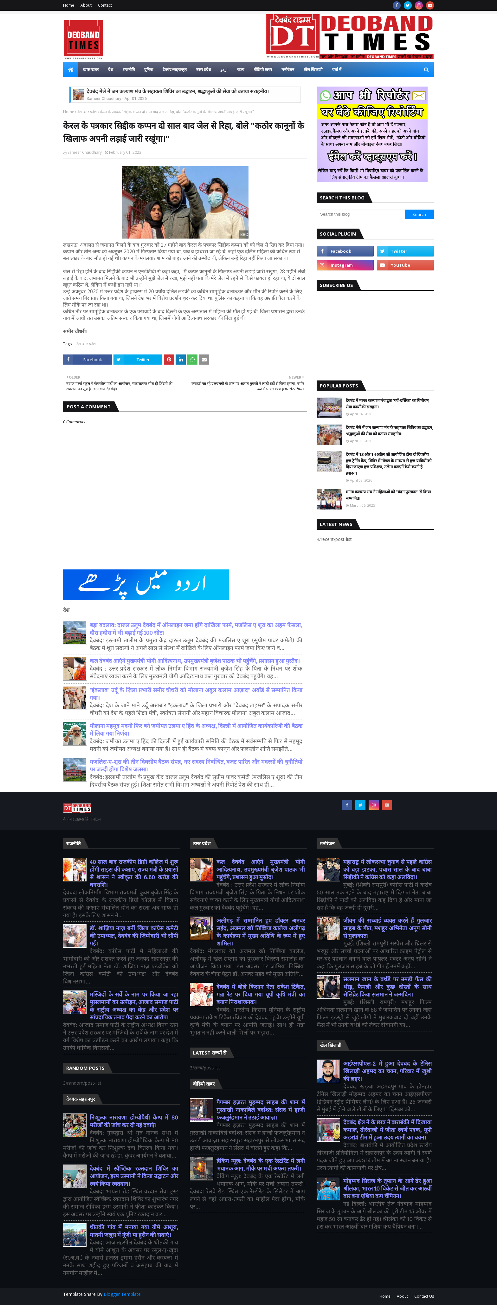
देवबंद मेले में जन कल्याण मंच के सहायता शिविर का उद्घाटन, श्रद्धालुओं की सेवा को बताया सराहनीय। (178, 91)
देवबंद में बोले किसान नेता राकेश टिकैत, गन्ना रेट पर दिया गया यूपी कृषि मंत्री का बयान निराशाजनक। (260, 994)
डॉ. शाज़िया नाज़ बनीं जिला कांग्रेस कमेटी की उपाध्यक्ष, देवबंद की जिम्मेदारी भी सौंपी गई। (134, 936)
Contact (105, 5)
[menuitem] (70, 69)
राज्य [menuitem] (240, 69)
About (86, 5)
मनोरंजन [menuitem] (287, 69)
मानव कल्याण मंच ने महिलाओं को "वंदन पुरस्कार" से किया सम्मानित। (388, 495)
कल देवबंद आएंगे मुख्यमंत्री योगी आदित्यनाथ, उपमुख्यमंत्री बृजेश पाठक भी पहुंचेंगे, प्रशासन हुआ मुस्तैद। (195, 661)
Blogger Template (122, 1294)
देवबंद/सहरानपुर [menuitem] (175, 69)
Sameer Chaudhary (85, 152)
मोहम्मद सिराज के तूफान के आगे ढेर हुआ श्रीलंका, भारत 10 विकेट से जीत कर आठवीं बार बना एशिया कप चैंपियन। (387, 1188)
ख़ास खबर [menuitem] (91, 69)
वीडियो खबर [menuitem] (263, 69)
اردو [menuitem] (224, 69)
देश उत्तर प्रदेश (87, 111)
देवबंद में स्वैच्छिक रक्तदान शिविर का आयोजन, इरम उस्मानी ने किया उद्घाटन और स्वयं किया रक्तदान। (134, 1176)
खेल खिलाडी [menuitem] (313, 69)
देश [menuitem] (110, 69)
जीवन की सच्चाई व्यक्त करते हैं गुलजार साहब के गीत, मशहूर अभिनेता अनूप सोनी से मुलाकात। (387, 928)
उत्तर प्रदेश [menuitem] (203, 69)
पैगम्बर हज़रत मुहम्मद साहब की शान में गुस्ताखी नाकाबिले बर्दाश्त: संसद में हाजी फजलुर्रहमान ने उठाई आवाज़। (260, 1110)
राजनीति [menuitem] (129, 69)
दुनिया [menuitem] (148, 69)
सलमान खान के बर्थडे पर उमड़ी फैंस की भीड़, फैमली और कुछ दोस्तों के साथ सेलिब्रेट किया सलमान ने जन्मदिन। (387, 987)
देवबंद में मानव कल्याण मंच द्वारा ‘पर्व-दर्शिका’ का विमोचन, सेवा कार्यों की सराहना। (388, 404)
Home (68, 5)
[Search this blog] (361, 214)
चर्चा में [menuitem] (336, 69)
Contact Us (424, 1296)
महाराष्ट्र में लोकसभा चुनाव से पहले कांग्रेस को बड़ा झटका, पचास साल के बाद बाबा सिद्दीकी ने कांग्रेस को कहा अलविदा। (387, 869)
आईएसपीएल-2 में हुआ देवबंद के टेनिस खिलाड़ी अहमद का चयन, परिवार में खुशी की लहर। (387, 1071)
